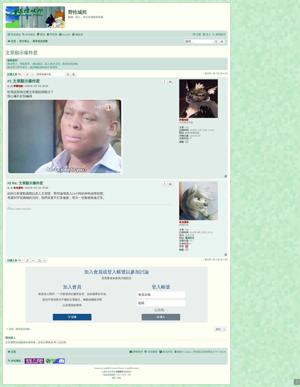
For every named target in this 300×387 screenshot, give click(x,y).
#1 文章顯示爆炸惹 (23, 81)
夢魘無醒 (183, 120)
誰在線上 (10, 337)
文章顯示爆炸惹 (21, 52)
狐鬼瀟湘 (183, 222)
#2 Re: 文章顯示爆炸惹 (25, 183)
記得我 (161, 310)
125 (186, 127)
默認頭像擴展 (109, 375)
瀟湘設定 (189, 238)
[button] (15, 360)
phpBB (107, 368)
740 (186, 229)
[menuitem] (28, 34)
